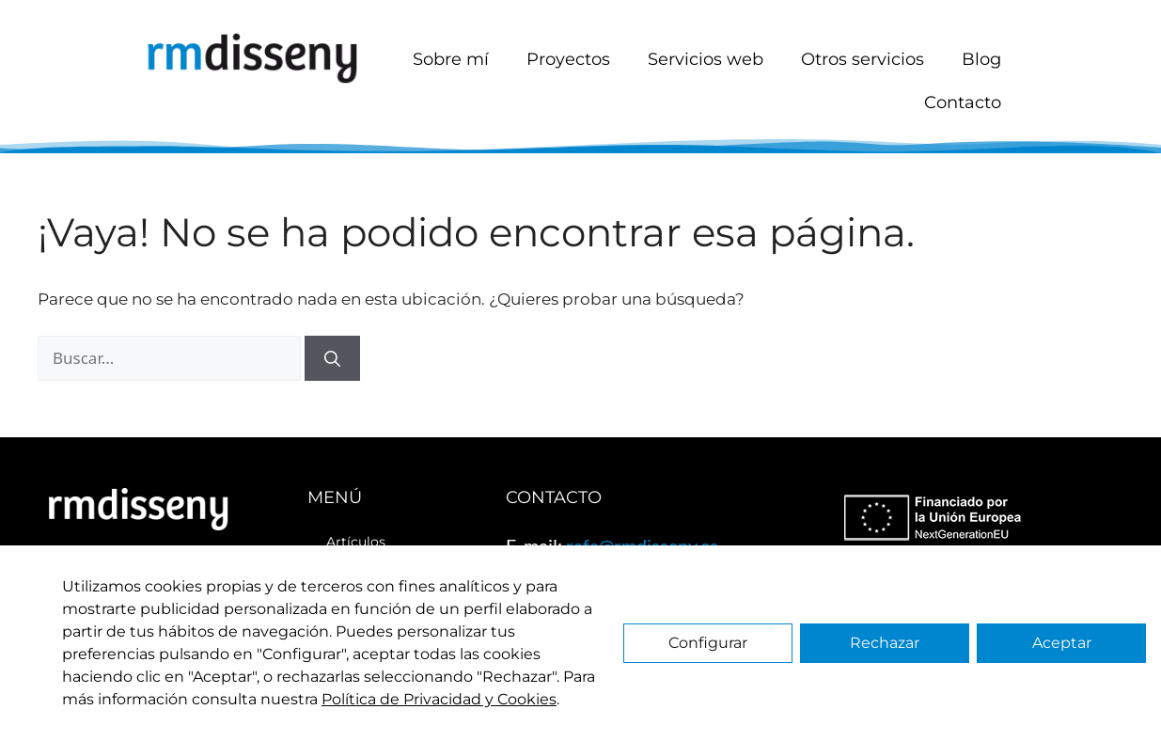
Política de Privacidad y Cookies (439, 699)
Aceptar (1061, 643)
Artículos (355, 541)
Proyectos (568, 59)
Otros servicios (862, 59)
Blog (981, 59)
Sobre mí (451, 59)
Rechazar (884, 643)
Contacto (962, 102)
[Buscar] (332, 358)
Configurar (707, 643)
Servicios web (705, 59)
